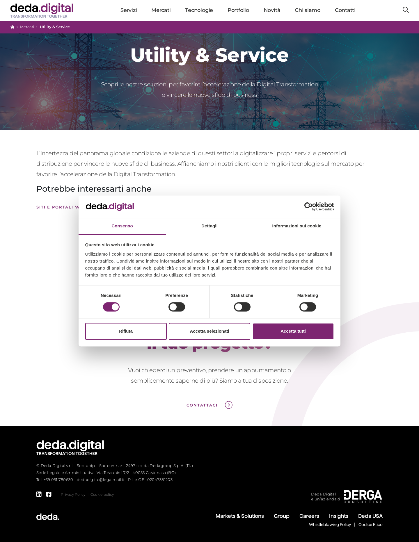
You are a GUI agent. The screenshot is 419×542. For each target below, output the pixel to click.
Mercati (27, 27)
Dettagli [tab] (209, 225)
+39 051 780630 (58, 479)
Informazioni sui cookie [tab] (297, 225)
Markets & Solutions (240, 516)
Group (282, 516)
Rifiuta (126, 331)
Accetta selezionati (209, 331)
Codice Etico (370, 524)
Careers (309, 516)
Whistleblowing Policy (330, 524)
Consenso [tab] (122, 225)
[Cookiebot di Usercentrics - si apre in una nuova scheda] (308, 206)
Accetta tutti (293, 331)
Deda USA (370, 516)
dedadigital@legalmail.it (101, 479)
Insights (338, 516)
